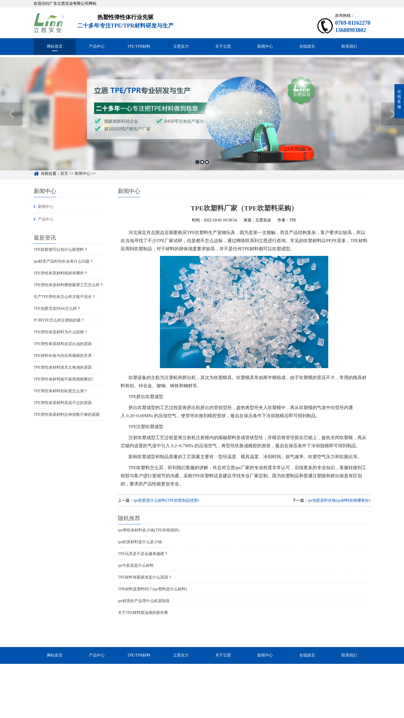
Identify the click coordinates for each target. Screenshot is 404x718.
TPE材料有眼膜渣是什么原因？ (145, 577)
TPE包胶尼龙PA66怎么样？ (57, 308)
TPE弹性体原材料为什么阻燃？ (61, 332)
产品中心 (97, 46)
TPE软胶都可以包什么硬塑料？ (61, 249)
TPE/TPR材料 (138, 46)
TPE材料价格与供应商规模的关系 (63, 356)
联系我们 (349, 46)
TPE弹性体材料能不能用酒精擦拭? (63, 379)
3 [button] (207, 170)
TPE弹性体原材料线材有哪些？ (61, 273)
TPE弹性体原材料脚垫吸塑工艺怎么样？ (69, 285)
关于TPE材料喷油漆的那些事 (143, 613)
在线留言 (307, 46)
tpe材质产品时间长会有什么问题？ (63, 261)
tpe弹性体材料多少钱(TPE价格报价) (148, 530)
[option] (202, 122)
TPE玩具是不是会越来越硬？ (143, 554)
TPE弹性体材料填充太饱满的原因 (63, 367)
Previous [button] (11, 122)
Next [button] (392, 122)
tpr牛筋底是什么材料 (136, 565)
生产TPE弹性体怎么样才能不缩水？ (65, 297)
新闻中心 (265, 46)
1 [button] (197, 170)
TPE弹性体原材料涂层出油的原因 (63, 344)
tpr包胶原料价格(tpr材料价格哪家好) (339, 500)
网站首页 (55, 46)
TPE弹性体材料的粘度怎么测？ (61, 391)
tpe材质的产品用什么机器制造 (144, 601)
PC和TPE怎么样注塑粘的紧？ (59, 320)
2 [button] (202, 170)
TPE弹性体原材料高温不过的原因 (63, 403)
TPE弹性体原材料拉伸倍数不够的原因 (67, 414)
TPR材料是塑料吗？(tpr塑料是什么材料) (152, 589)
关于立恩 (223, 46)
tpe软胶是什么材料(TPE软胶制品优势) (166, 500)
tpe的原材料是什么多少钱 (140, 542)
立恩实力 (181, 46)
